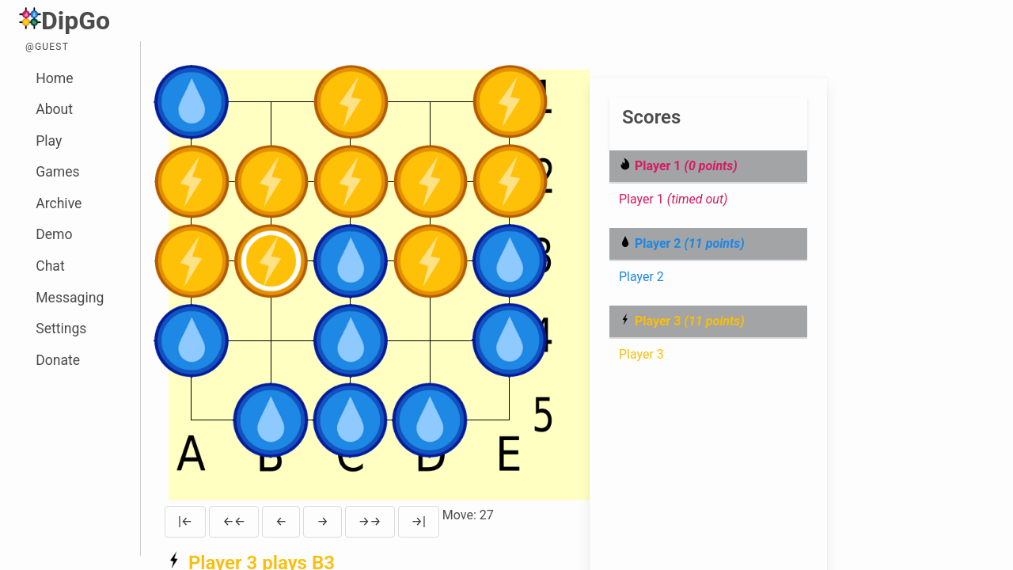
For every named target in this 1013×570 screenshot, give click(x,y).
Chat (50, 266)
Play (49, 141)
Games (57, 172)
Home (54, 78)
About (54, 109)
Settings (61, 328)
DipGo (64, 21)
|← (185, 521)
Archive (59, 203)
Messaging (70, 298)
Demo (54, 234)
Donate (58, 360)
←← (233, 521)
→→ (370, 521)
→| (419, 521)
